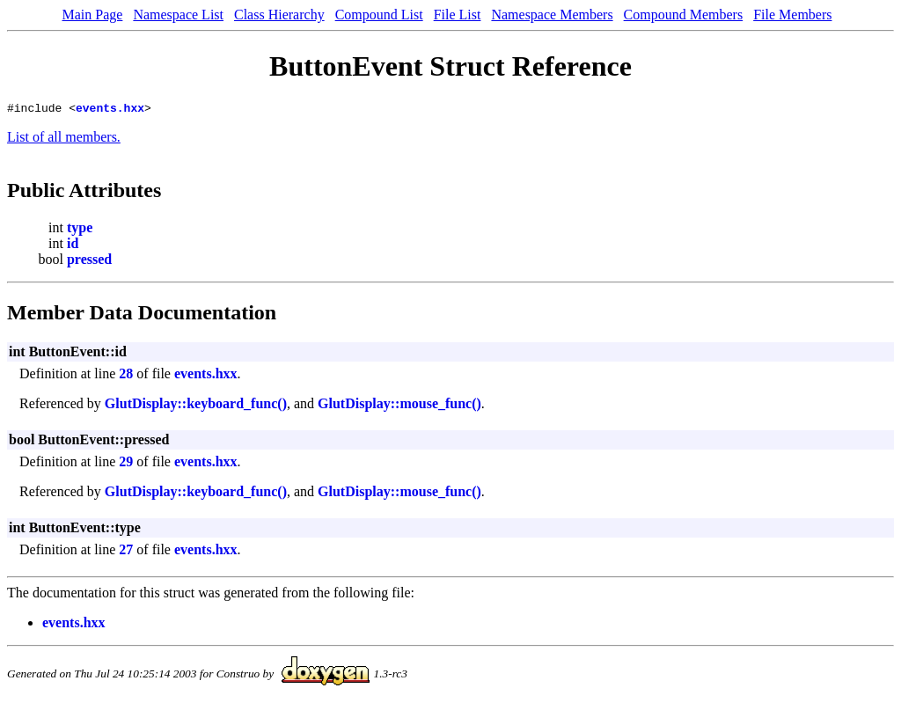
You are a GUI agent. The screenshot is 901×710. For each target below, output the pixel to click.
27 (126, 552)
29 (126, 464)
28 (126, 376)
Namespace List (178, 14)
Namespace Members (551, 14)
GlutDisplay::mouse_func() (399, 406)
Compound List (379, 14)
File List (457, 14)
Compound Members (684, 14)
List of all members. (64, 139)
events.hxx (110, 110)
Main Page (92, 14)
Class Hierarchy (279, 14)
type (79, 230)
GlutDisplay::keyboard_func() (196, 406)
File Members (792, 14)
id (72, 245)
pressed (89, 261)
